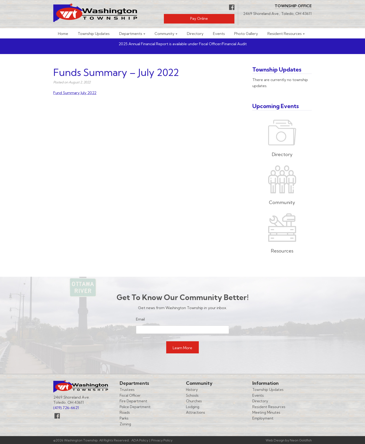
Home (63, 33)
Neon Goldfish (301, 440)
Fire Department (133, 401)
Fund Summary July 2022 (74, 92)
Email (140, 319)
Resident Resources (284, 33)
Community (164, 33)
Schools (192, 395)
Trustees (127, 389)
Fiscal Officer (130, 395)
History (192, 389)
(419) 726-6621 (66, 407)
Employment (263, 418)
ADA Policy (139, 440)
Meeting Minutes (266, 412)
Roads (125, 412)
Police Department (135, 407)
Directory (195, 33)
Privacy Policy (161, 440)
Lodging (192, 407)
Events (219, 33)
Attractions (195, 412)
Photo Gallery (246, 33)
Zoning (125, 424)
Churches (194, 401)
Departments (130, 33)
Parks (124, 418)
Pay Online (199, 18)
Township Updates (94, 33)
